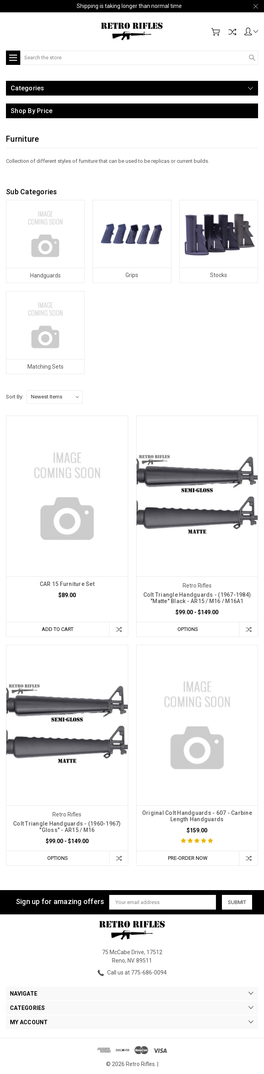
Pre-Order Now (188, 858)
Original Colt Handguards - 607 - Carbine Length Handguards (197, 816)
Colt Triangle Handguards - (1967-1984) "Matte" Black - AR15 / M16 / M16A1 (197, 598)
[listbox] (55, 397)
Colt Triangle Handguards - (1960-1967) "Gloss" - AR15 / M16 (67, 826)
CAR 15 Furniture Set (67, 584)
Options (187, 629)
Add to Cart (57, 629)
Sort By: (14, 397)
